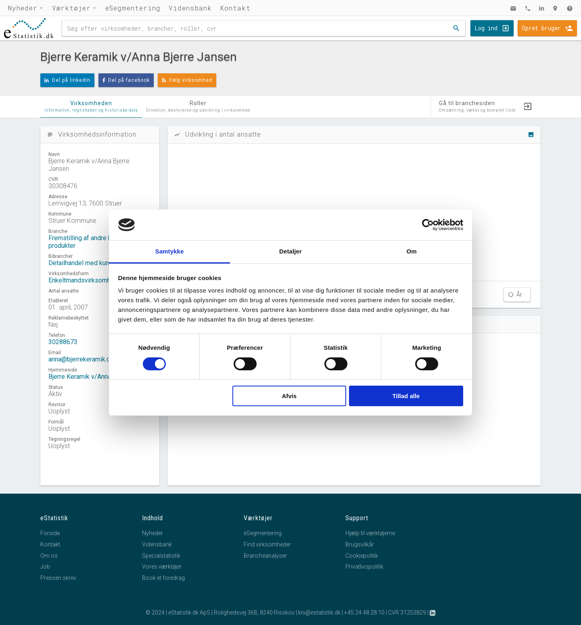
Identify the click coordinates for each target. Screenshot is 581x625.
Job (45, 566)
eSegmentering (133, 8)
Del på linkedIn (67, 80)
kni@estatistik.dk (319, 612)
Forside (50, 533)
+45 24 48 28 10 (364, 612)
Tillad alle (406, 395)
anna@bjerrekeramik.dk (80, 359)
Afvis (289, 395)
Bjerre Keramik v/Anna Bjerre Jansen (99, 376)
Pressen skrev (58, 578)
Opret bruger (541, 28)
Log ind (485, 28)
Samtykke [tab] (169, 251)
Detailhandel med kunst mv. (86, 263)
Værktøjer (71, 8)
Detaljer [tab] (290, 251)
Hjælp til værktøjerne (370, 533)
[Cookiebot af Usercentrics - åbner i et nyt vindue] (428, 225)
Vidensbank (190, 8)
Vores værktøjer (162, 566)
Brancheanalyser (265, 555)
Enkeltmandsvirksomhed (83, 280)
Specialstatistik (161, 555)
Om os (49, 555)
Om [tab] (411, 251)
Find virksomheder (267, 544)
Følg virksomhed (187, 80)
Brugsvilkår (359, 544)
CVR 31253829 (407, 612)
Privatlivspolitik (364, 566)
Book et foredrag (163, 578)
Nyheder (23, 8)
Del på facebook (126, 80)
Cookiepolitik (361, 555)
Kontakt (235, 8)
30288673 (62, 342)
